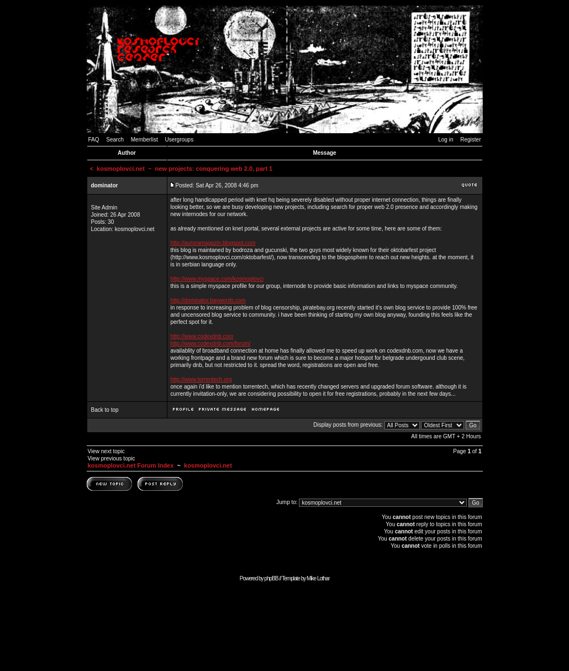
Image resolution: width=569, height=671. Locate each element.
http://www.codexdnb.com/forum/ (211, 343)
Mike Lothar (318, 578)
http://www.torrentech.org (201, 379)
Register (470, 140)
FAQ (93, 140)
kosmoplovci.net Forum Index (131, 465)
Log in (445, 140)
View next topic (106, 451)
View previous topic (111, 458)
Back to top (105, 410)
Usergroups (179, 140)
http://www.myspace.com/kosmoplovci (217, 279)
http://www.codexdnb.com (202, 336)
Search (115, 140)
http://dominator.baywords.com (208, 300)
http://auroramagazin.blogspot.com (213, 243)
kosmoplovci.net (121, 168)
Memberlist (144, 140)
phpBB (271, 578)
